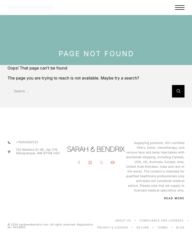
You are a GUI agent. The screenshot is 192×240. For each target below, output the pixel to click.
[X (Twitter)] (101, 163)
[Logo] (49, 7)
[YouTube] (112, 163)
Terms (163, 227)
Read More (174, 198)
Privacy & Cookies (112, 227)
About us (123, 220)
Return (143, 227)
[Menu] (180, 7)
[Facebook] (79, 163)
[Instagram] (90, 163)
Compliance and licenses (162, 220)
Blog (180, 227)
